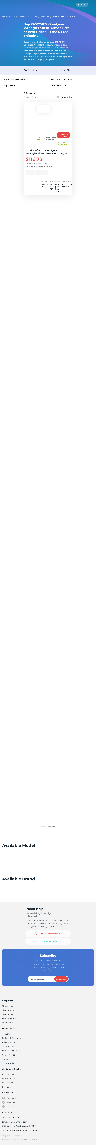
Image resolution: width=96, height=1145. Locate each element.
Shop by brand (9, 1018)
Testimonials (8, 1063)
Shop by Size (20, 17)
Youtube (8, 1106)
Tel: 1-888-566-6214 (10, 1117)
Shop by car (7, 1014)
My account (7, 1083)
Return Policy (8, 1078)
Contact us (7, 1087)
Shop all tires (8, 1006)
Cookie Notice (8, 1055)
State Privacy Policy (11, 1050)
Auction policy (8, 1074)
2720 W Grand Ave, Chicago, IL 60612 (19, 1126)
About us (6, 1034)
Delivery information (11, 1038)
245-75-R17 (32, 17)
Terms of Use (8, 1046)
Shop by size (8, 1010)
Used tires (7, 17)
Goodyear (45, 17)
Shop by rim (7, 1023)
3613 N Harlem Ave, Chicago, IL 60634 (19, 1130)
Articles (5, 1059)
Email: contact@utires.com (14, 1122)
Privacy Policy (8, 1042)
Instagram (9, 1102)
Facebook (9, 1098)
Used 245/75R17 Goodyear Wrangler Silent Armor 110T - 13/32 (46, 152)
